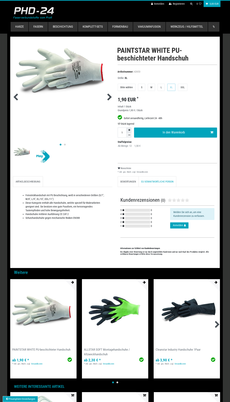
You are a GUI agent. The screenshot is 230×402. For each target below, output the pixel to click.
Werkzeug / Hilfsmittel (187, 26)
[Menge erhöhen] (128, 130)
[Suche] (191, 4)
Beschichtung (63, 26)
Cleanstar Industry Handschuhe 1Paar (178, 349)
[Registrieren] (176, 4)
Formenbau (120, 26)
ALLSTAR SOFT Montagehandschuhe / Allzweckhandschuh (107, 352)
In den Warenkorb (188, 132)
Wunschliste (124, 168)
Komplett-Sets (93, 26)
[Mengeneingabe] (122, 133)
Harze (19, 26)
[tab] (28, 181)
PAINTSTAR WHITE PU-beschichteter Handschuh (41, 349)
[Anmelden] (156, 4)
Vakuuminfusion (149, 26)
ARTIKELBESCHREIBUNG (28, 181)
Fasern (38, 26)
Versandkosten (142, 172)
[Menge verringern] (128, 135)
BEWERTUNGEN (128, 181)
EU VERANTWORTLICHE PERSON (157, 181)
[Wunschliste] (199, 4)
